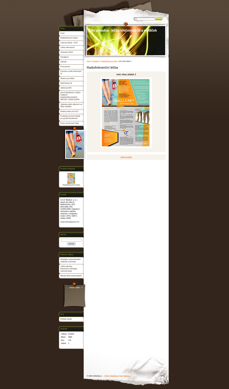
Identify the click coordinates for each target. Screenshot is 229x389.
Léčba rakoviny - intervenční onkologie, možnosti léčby (68, 268)
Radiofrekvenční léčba (109, 61)
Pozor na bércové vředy (69, 123)
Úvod (88, 61)
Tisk (120, 376)
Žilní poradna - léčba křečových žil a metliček (123, 30)
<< (67, 287)
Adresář (63, 62)
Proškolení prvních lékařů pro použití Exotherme (70, 117)
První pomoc (65, 67)
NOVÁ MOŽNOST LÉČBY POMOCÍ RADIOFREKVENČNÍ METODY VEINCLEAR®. (70, 96)
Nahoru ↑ (127, 376)
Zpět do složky (126, 157)
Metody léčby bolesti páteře (71, 276)
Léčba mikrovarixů (67, 47)
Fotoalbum (96, 61)
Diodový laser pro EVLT (69, 111)
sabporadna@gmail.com (69, 222)
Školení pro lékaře (67, 78)
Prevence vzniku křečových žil (70, 72)
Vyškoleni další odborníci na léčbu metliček (71, 105)
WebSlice (114, 376)
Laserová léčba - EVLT (69, 43)
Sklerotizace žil (66, 83)
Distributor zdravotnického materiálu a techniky (70, 260)
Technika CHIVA (66, 52)
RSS (107, 376)
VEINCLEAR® (66, 88)
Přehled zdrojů (66, 319)
